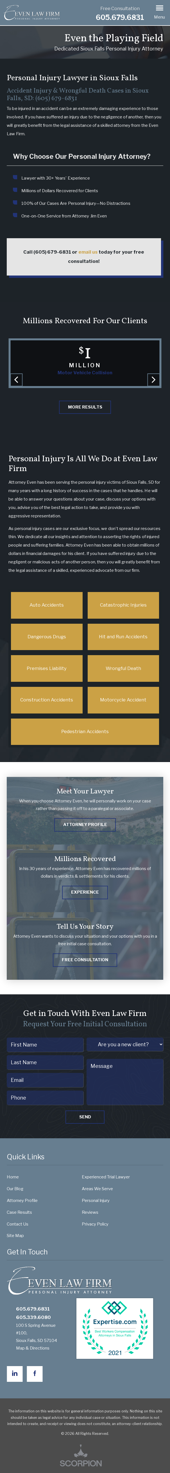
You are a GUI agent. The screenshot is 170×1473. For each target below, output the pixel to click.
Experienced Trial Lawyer (106, 1177)
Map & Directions (36, 1348)
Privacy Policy (95, 1224)
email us (88, 252)
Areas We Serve (97, 1188)
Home (13, 1177)
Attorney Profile (22, 1200)
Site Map (15, 1235)
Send (85, 1116)
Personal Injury (96, 1200)
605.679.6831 (120, 17)
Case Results (19, 1212)
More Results (85, 407)
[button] (159, 12)
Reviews (90, 1212)
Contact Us (17, 1224)
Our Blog (15, 1188)
